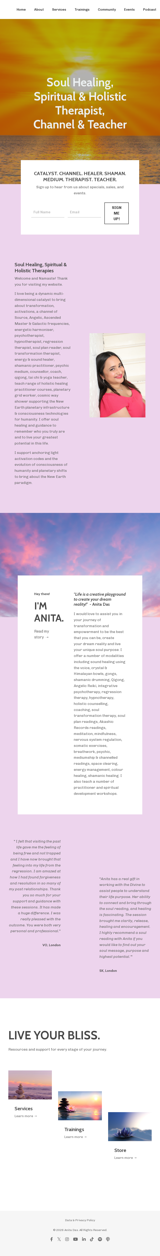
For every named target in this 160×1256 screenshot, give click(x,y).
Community (107, 9)
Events (129, 9)
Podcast (149, 9)
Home (21, 9)
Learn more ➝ (26, 1124)
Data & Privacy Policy (80, 1228)
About (39, 9)
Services (59, 9)
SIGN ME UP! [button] (116, 213)
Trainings (82, 9)
